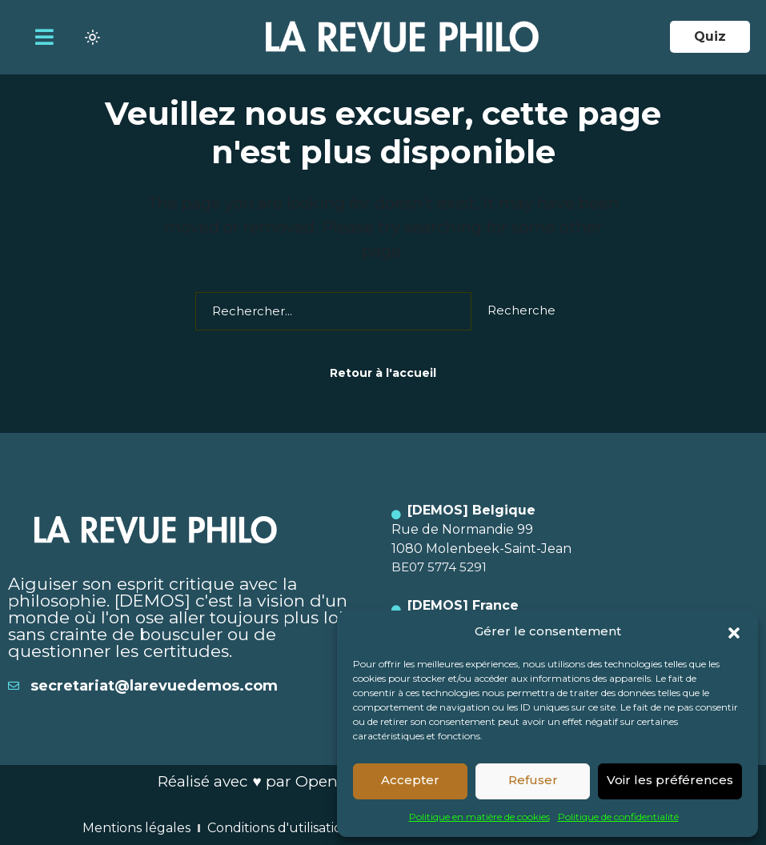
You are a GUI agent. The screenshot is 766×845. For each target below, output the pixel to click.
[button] (734, 631)
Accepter (410, 779)
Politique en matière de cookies (479, 817)
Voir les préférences (670, 779)
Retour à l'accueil (383, 373)
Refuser (533, 779)
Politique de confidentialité (618, 817)
